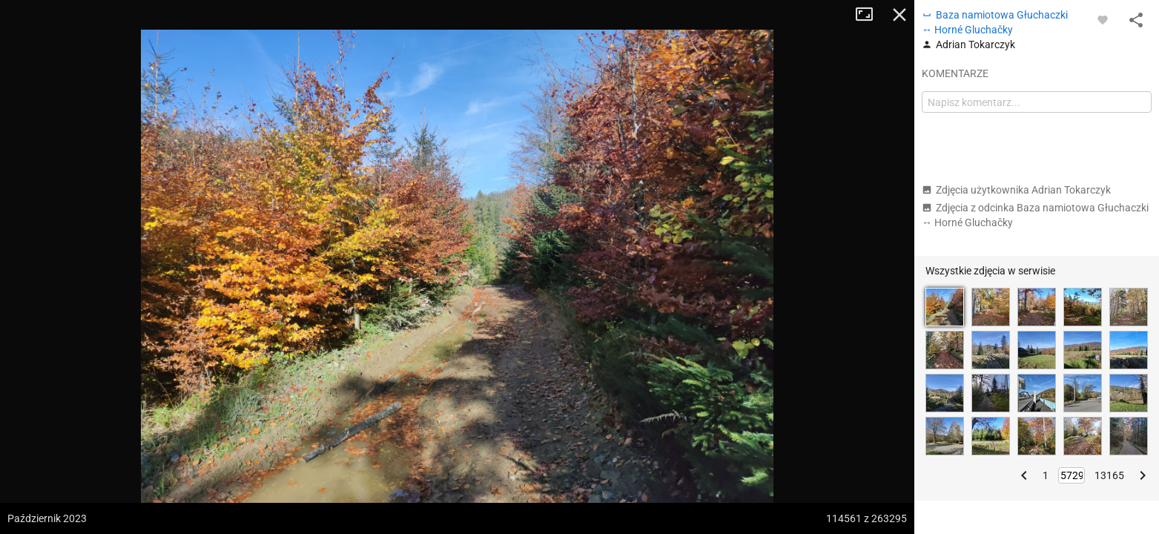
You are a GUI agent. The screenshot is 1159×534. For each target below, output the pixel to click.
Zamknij (899, 15)
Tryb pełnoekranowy (870, 15)
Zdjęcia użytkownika (1016, 190)
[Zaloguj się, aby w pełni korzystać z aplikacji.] (1103, 19)
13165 (1109, 475)
